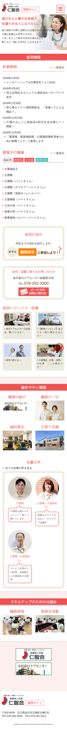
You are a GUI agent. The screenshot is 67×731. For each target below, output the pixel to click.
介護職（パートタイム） (19, 181)
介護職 (8, 174)
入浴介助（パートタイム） (20, 205)
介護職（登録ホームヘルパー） (23, 193)
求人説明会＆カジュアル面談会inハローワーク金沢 (35, 94)
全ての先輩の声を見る (18, 467)
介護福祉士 (11, 168)
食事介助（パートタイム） (20, 211)
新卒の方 (41, 159)
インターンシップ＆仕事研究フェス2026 (30, 82)
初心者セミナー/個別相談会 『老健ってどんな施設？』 (35, 109)
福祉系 (8, 159)
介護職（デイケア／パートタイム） (25, 187)
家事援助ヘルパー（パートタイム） (25, 217)
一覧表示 (59, 67)
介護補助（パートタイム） (20, 199)
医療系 (18, 159)
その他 (29, 159)
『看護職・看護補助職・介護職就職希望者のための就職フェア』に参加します (35, 138)
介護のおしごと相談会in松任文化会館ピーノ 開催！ (35, 124)
